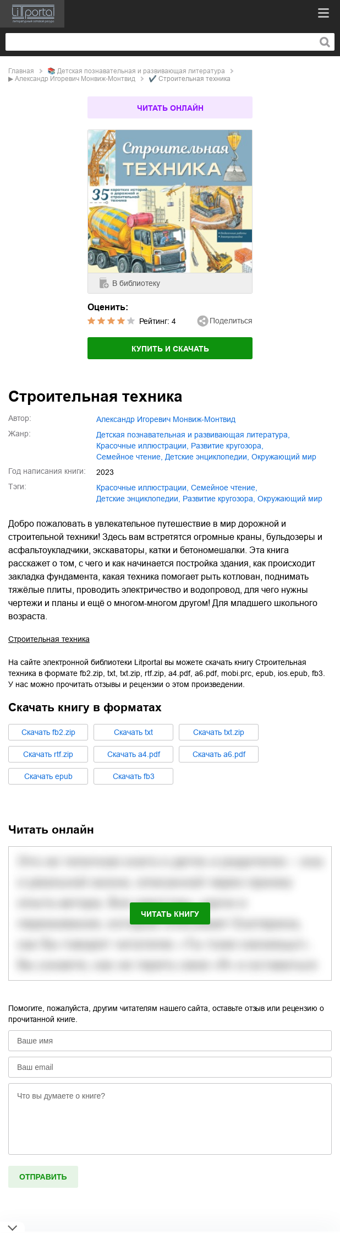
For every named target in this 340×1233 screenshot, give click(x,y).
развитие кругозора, (227, 445)
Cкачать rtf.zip (48, 754)
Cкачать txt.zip (218, 732)
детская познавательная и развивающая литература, (193, 434)
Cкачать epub (48, 776)
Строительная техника (49, 639)
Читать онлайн (170, 108)
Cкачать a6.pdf (219, 754)
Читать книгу (170, 914)
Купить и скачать (170, 348)
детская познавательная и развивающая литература (141, 71)
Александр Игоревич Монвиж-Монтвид (75, 79)
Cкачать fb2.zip (48, 732)
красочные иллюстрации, (142, 445)
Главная (21, 71)
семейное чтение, (129, 456)
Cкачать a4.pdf (133, 754)
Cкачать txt (133, 732)
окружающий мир (283, 456)
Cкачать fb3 (134, 776)
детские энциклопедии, (207, 456)
